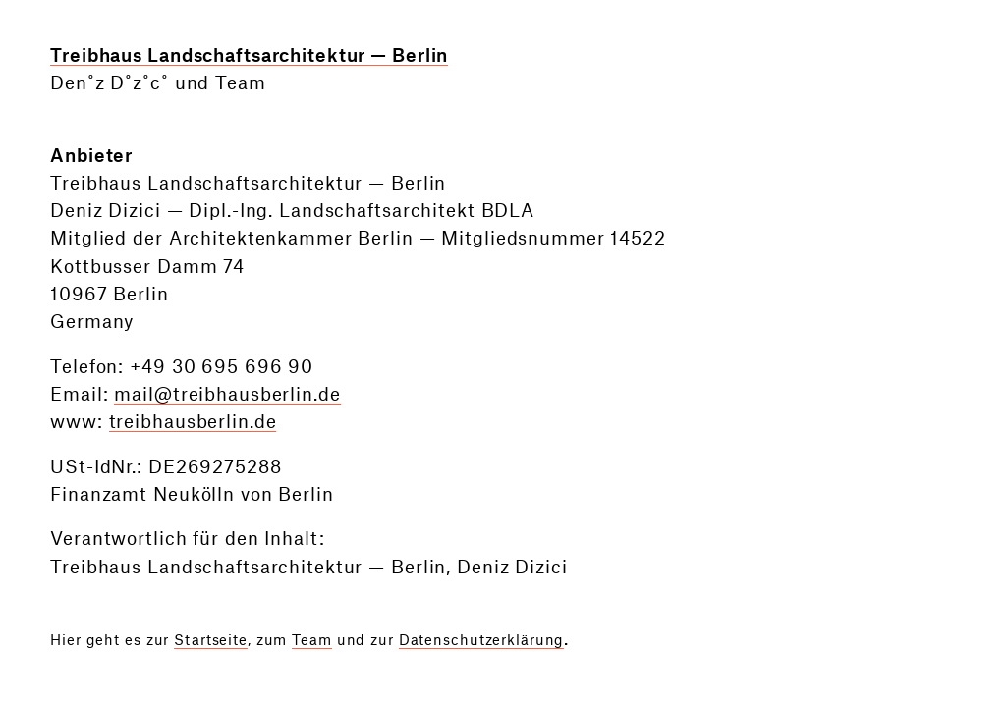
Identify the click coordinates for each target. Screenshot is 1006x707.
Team (312, 641)
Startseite (211, 641)
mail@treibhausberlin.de (227, 395)
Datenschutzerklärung (482, 641)
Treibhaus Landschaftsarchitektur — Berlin (249, 56)
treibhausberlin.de (193, 422)
